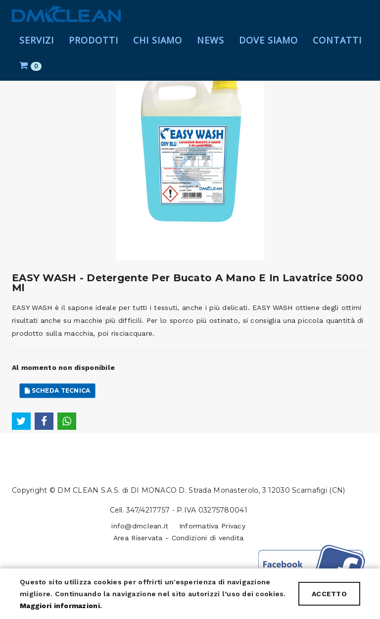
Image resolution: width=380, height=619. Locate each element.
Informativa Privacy (212, 526)
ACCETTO (329, 594)
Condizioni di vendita (208, 538)
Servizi (36, 49)
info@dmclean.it (139, 526)
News (210, 49)
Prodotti (93, 49)
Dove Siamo (268, 49)
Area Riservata (138, 538)
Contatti (337, 49)
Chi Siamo (157, 49)
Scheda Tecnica (57, 390)
